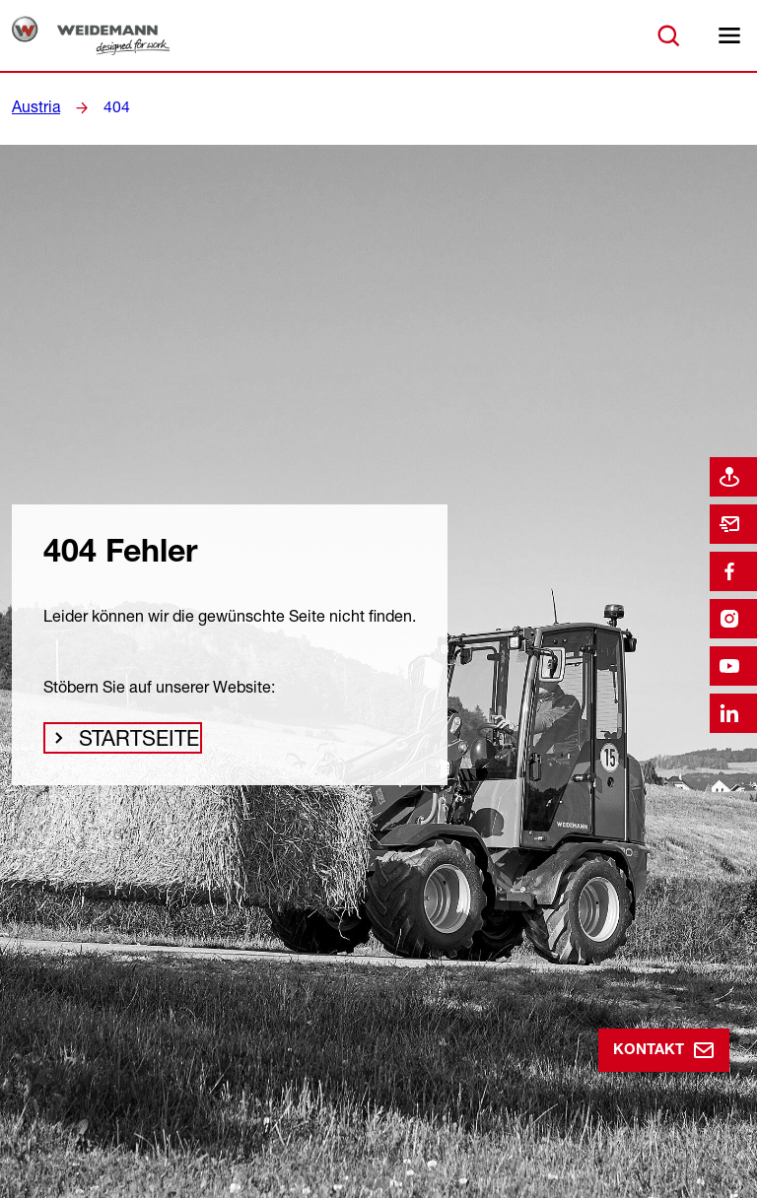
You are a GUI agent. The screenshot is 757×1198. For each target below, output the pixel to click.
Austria (33, 107)
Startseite (133, 743)
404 (110, 107)
